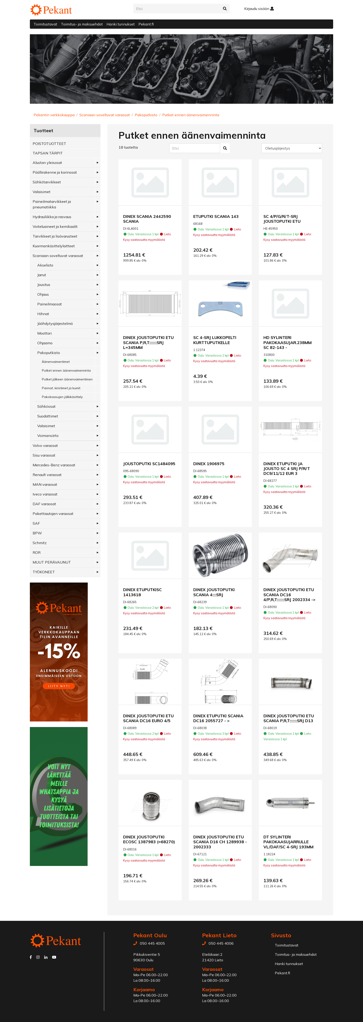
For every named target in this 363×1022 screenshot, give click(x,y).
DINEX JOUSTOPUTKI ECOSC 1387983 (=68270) (149, 839)
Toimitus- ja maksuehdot (82, 24)
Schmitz (40, 542)
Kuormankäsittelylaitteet (54, 246)
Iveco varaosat (45, 494)
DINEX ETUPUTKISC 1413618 (142, 592)
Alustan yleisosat (47, 162)
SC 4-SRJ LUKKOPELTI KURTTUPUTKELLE (214, 340)
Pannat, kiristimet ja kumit (61, 388)
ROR (37, 552)
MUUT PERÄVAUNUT (52, 562)
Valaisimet (41, 191)
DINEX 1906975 (209, 463)
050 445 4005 (152, 943)
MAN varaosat (45, 484)
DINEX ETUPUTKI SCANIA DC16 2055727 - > (218, 718)
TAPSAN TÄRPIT (48, 153)
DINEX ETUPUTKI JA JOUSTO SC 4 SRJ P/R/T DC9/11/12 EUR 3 (286, 468)
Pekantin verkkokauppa (54, 115)
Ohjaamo (45, 343)
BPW (37, 533)
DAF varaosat (44, 504)
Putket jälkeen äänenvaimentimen (67, 379)
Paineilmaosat (49, 304)
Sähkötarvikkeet (47, 182)
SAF (36, 523)
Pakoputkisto (146, 115)
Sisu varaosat (44, 455)
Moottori (44, 333)
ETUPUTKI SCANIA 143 (216, 216)
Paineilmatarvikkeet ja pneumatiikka (52, 204)
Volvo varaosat (45, 445)
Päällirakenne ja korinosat (55, 172)
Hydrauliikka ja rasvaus (52, 216)
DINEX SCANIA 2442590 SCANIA (147, 219)
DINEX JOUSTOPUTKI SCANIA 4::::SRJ (214, 592)
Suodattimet (47, 416)
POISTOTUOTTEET (49, 143)
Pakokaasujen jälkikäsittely (62, 397)
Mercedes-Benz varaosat (54, 465)
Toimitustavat (45, 24)
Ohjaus (43, 294)
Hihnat (43, 313)
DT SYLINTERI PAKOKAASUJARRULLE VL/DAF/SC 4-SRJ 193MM (288, 841)
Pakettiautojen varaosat (53, 513)
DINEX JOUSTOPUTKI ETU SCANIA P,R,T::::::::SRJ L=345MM (148, 342)
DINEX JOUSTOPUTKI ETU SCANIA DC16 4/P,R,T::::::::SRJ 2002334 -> (289, 594)
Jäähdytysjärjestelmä (55, 323)
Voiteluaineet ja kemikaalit (55, 226)
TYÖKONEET (44, 572)
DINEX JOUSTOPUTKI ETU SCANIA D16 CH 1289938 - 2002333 (220, 841)
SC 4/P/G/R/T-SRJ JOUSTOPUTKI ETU (281, 219)
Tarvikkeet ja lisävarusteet (55, 236)
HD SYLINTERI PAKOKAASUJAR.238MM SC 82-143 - (287, 342)
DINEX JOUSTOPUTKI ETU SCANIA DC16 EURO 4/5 (148, 718)
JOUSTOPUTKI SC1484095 (149, 463)
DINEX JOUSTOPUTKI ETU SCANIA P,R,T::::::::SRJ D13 (288, 718)
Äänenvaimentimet (56, 362)
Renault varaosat (47, 474)
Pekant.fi (146, 24)
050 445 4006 (221, 943)
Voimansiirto (48, 435)
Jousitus (43, 284)
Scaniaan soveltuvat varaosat (104, 115)
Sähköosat (46, 406)
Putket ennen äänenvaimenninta (190, 115)
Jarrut (41, 275)
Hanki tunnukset (120, 24)
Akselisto (45, 265)
